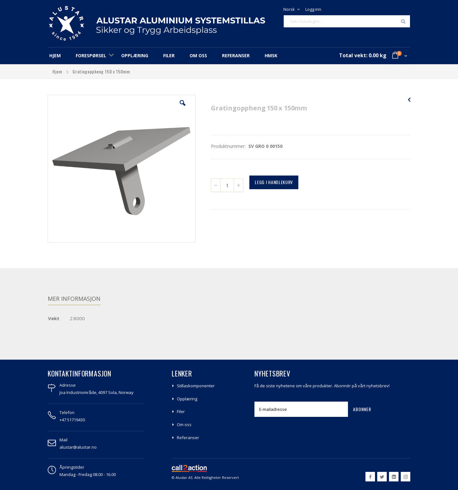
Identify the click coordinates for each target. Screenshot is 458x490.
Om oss (184, 424)
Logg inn (313, 9)
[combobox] (346, 21)
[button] (182, 108)
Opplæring (187, 399)
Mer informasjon (74, 298)
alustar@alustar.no (78, 447)
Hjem (58, 71)
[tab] (79, 299)
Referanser (188, 437)
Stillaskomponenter (196, 386)
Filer (181, 411)
